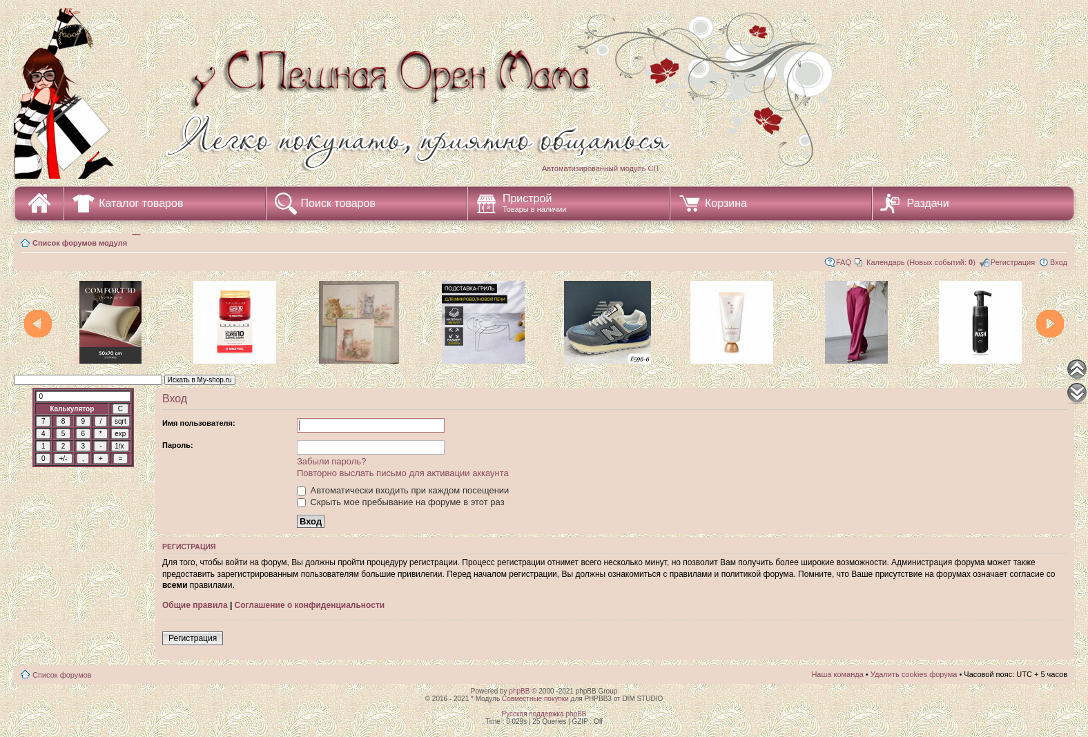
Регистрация (1013, 262)
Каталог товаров (141, 203)
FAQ (843, 262)
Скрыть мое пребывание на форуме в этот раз (401, 502)
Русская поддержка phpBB (543, 714)
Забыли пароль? (331, 461)
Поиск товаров (338, 203)
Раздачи (928, 203)
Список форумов (62, 675)
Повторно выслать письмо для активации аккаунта (403, 473)
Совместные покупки (535, 698)
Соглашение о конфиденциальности (310, 605)
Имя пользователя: (198, 423)
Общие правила (195, 605)
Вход (1058, 262)
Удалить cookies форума (914, 674)
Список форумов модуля (79, 243)
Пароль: (177, 445)
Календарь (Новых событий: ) (920, 262)
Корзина (726, 203)
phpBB (519, 691)
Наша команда (837, 674)
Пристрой (535, 203)
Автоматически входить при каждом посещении (403, 490)
